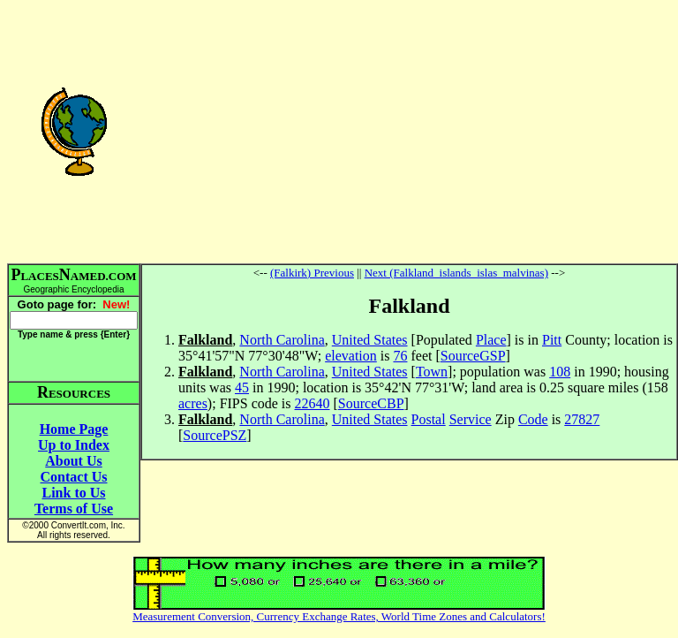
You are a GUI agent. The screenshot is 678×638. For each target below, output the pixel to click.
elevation (351, 355)
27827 (581, 419)
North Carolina (281, 339)
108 (559, 371)
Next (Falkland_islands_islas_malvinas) (456, 272)
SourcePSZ (214, 435)
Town (432, 371)
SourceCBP (371, 403)
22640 (312, 403)
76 (400, 355)
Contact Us (74, 476)
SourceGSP (473, 355)
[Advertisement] (409, 130)
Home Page (74, 429)
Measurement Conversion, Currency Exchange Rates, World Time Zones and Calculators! (339, 616)
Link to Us (73, 492)
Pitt (551, 339)
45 (242, 387)
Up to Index (73, 444)
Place (491, 339)
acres (192, 403)
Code (533, 419)
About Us (73, 460)
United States (370, 339)
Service (470, 419)
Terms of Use (73, 508)
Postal (428, 419)
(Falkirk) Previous (312, 272)
